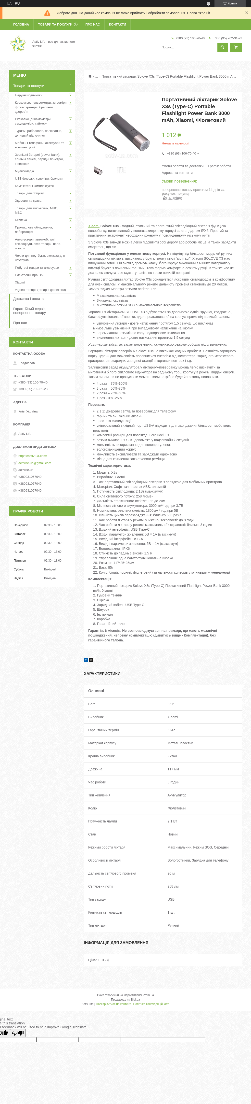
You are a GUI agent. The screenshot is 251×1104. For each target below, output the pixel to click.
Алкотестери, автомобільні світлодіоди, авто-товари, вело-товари (38, 244)
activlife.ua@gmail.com (34, 463)
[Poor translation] (18, 1033)
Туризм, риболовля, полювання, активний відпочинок (38, 133)
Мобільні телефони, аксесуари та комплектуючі (39, 145)
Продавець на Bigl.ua (125, 999)
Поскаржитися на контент (113, 1004)
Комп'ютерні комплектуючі (34, 186)
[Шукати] (222, 47)
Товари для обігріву (29, 193)
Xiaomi (94, 226)
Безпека (21, 220)
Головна (21, 24)
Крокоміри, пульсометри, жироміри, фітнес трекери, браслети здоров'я (41, 107)
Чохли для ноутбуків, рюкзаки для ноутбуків (40, 258)
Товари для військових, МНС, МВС (36, 210)
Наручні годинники (28, 95)
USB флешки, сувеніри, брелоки (39, 178)
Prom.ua (148, 995)
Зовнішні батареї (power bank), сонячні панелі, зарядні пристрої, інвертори (39, 159)
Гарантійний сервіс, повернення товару (30, 311)
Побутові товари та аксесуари (37, 267)
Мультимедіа (24, 171)
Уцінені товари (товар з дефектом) (40, 290)
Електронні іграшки (29, 275)
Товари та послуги (55, 24)
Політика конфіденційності (151, 1004)
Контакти (117, 24)
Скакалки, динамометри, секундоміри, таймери (33, 121)
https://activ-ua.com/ (32, 456)
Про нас (92, 24)
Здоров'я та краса (28, 200)
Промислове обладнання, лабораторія (34, 230)
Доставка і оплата (28, 299)
